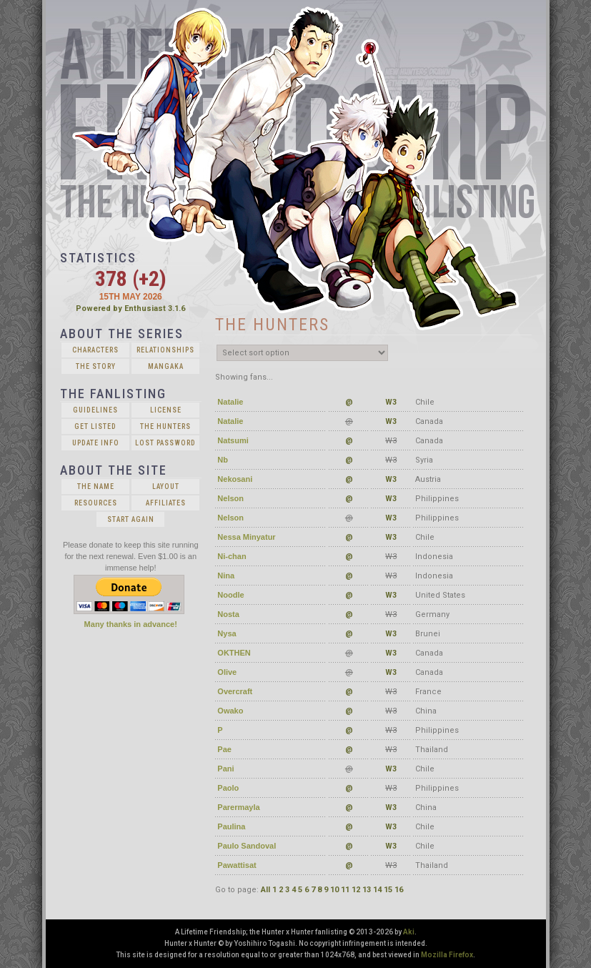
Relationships (165, 350)
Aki (408, 932)
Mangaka (166, 366)
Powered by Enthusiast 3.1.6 (130, 308)
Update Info (95, 443)
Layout (165, 486)
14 (377, 889)
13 (366, 889)
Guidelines (95, 410)
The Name (95, 486)
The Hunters (165, 426)
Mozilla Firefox (447, 955)
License (166, 410)
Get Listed (95, 426)
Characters (95, 350)
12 (356, 889)
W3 (391, 402)
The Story (96, 366)
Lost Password (165, 443)
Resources (95, 503)
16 (398, 889)
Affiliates (166, 503)
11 (345, 889)
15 (388, 889)
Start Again (130, 519)
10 (334, 889)
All (265, 889)
